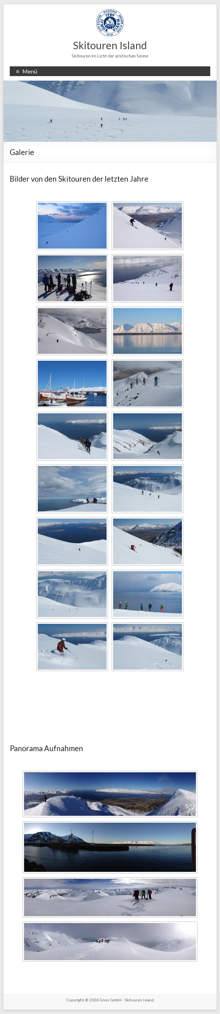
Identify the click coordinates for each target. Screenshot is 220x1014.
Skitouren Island (110, 45)
